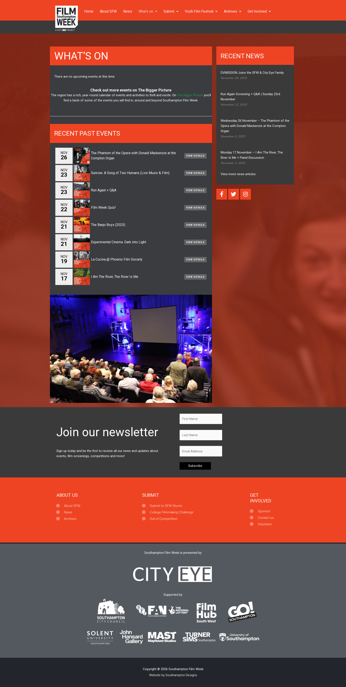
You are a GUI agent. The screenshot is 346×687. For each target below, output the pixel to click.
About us (67, 495)
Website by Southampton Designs (173, 675)
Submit (171, 11)
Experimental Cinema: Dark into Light (118, 242)
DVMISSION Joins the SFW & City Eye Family (252, 73)
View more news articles (238, 174)
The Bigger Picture (154, 90)
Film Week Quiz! (103, 207)
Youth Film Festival (201, 11)
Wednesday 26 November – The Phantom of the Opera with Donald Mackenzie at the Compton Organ (255, 126)
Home (88, 11)
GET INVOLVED (260, 498)
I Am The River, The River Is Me (114, 277)
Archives (232, 11)
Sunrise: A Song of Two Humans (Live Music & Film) (130, 173)
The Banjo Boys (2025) (108, 225)
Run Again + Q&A (103, 190)
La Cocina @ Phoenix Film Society (116, 259)
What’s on (148, 11)
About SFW (108, 11)
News (127, 11)
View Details (195, 155)
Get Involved (259, 11)
